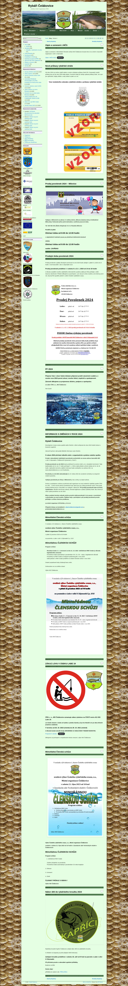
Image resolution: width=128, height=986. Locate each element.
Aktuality (27, 48)
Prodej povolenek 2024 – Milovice (60, 184)
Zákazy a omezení (29, 62)
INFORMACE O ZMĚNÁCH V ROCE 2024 (63, 434)
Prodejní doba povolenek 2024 (59, 256)
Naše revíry (63, 31)
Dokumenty (33, 31)
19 (98, 38)
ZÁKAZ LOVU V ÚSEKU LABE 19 (60, 663)
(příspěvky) (29, 138)
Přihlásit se (27, 137)
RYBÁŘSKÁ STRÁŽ (30, 57)
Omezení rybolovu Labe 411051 (33, 86)
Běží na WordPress (87, 982)
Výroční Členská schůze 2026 (32, 75)
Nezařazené (28, 55)
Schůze (28, 46)
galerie (87, 31)
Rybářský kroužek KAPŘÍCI (32, 58)
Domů (46, 38)
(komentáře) (29, 140)
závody (26, 65)
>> (102, 38)
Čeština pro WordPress (31, 142)
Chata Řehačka (29, 53)
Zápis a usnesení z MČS (56, 45)
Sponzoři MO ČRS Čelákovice (32, 60)
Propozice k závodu (51, 733)
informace (53, 31)
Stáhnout (60, 57)
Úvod (25, 30)
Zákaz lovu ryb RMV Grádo (32, 102)
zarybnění (27, 64)
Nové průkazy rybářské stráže (59, 66)
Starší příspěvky (50, 41)
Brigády (80, 30)
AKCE (26, 44)
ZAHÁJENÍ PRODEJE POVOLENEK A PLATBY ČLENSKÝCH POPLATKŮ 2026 (33, 80)
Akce (73, 31)
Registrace (27, 135)
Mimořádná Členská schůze (58, 517)
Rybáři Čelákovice (40, 5)
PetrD (58, 47)
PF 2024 (49, 369)
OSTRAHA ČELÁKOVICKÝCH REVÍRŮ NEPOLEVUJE (32, 113)
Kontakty (43, 31)
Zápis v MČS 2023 (50, 57)
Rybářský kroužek (30, 34)
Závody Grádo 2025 (30, 105)
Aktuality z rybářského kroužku (34, 50)
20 (100, 38)
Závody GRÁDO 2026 (30, 72)
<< (85, 38)
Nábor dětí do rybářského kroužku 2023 (63, 892)
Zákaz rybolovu (29, 73)
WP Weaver (100, 982)
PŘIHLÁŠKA (63, 972)
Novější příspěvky (98, 41)
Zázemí (95, 31)
